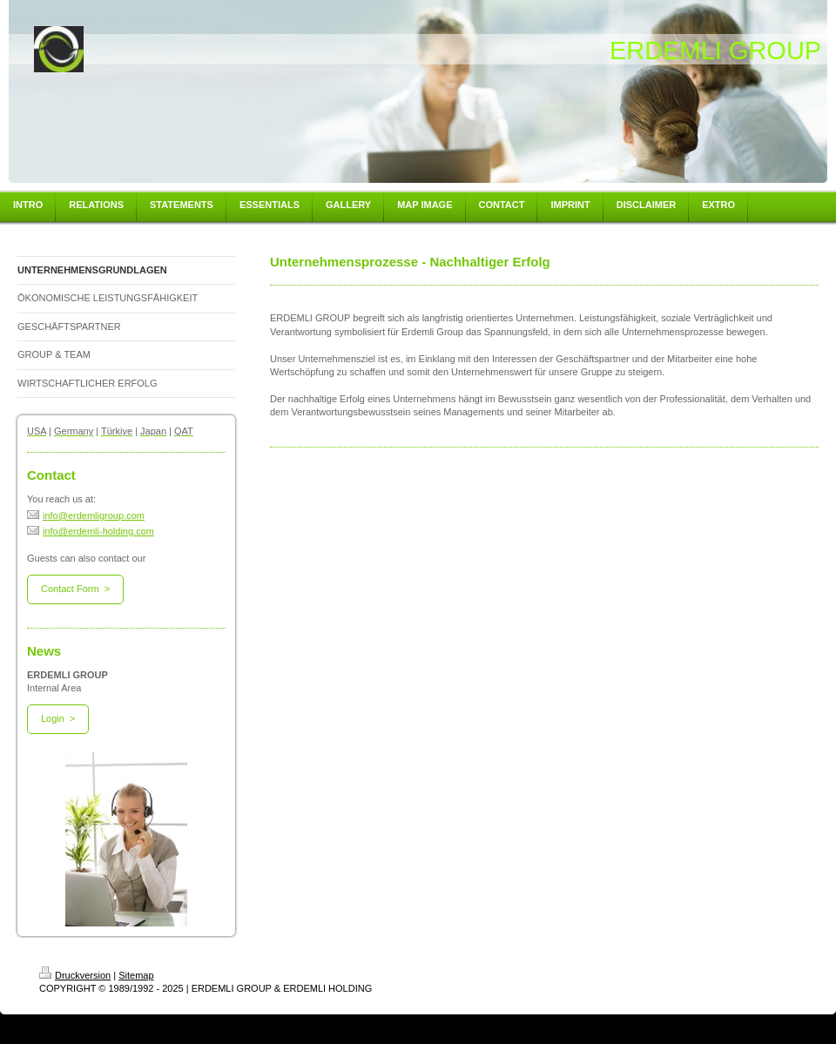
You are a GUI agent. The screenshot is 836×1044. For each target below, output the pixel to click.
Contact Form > (75, 588)
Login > (58, 718)
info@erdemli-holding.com (90, 531)
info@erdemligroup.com (86, 515)
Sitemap (135, 975)
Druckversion (75, 975)
